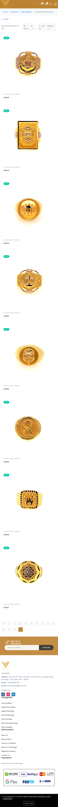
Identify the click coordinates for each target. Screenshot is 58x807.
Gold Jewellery (26, 12)
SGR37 (6, 607)
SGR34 (6, 389)
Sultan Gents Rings (12, 94)
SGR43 (6, 170)
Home (5, 12)
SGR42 (6, 97)
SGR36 (6, 534)
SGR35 (6, 462)
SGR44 (6, 243)
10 (4, 629)
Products (14, 12)
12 (15, 629)
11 (9, 629)
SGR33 (6, 316)
